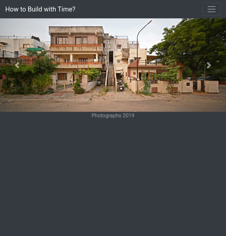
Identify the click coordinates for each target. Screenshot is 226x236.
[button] (17, 65)
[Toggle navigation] (211, 9)
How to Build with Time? (40, 9)
